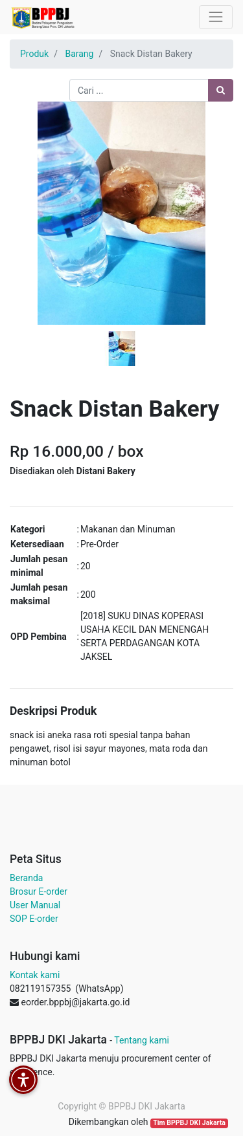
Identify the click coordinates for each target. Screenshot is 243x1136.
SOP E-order (34, 918)
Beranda (26, 878)
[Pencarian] (220, 90)
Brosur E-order (38, 891)
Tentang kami (141, 1040)
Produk (34, 54)
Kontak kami (35, 975)
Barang (79, 54)
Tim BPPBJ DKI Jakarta (189, 1123)
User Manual (35, 905)
